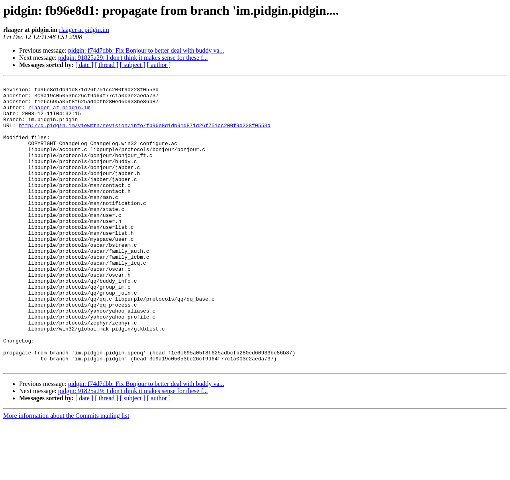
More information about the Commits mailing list (66, 473)
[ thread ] (106, 64)
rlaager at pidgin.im (84, 29)
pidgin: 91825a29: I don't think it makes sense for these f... (133, 57)
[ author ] (159, 64)
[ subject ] (132, 64)
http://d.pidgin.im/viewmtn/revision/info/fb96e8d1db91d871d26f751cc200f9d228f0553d (145, 134)
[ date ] (84, 64)
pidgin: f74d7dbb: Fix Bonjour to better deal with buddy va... (146, 50)
